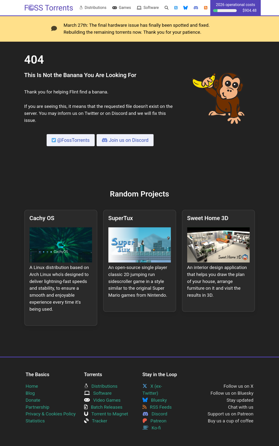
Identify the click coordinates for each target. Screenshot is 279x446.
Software (148, 7)
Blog (30, 393)
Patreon (155, 421)
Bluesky (155, 400)
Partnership (38, 407)
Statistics (35, 421)
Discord (155, 414)
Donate (33, 400)
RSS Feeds (157, 407)
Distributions (92, 7)
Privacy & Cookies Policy (51, 414)
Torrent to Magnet (106, 414)
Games (121, 7)
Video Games (102, 400)
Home (32, 386)
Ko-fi (152, 428)
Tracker (95, 421)
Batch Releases (103, 407)
